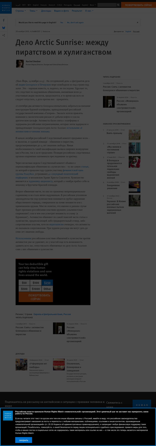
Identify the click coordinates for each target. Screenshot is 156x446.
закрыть (23, 440)
